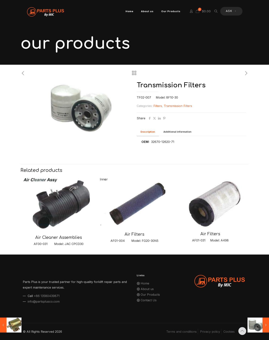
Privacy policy (210, 331)
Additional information (177, 131)
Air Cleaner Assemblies (58, 237)
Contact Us (149, 300)
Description (147, 131)
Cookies (229, 331)
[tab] (148, 132)
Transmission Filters (178, 106)
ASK (231, 11)
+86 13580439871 (47, 296)
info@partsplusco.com (44, 301)
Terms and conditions (181, 331)
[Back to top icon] (242, 331)
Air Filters (134, 234)
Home (145, 283)
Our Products (150, 294)
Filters (157, 106)
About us (147, 289)
